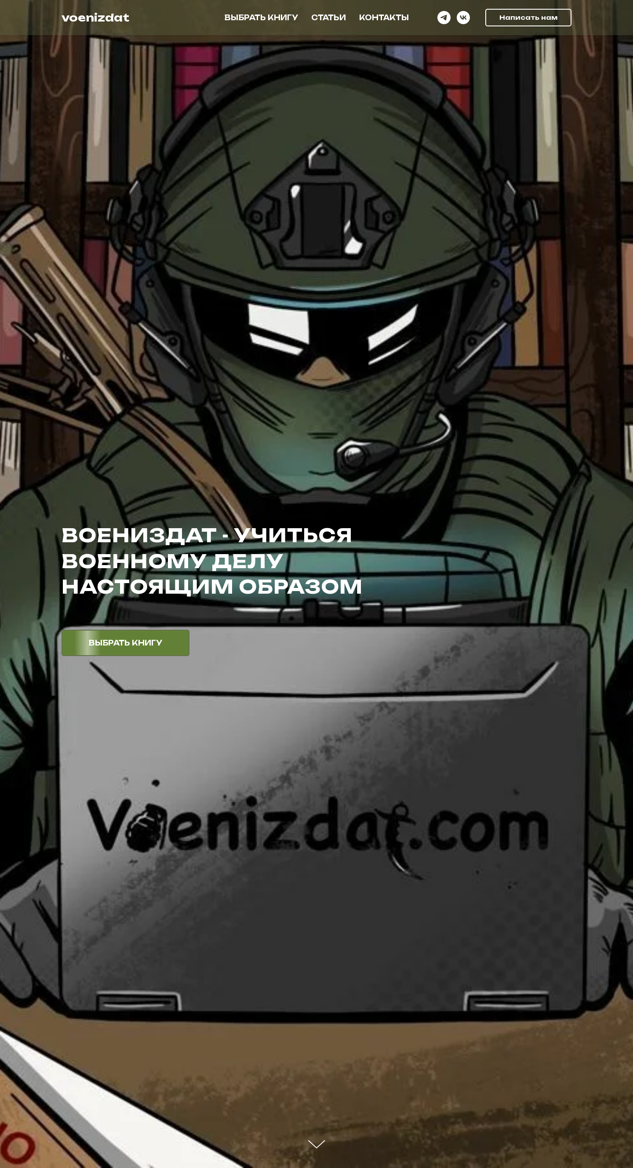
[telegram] (444, 17)
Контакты (384, 17)
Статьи (328, 17)
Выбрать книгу (261, 17)
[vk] (463, 17)
